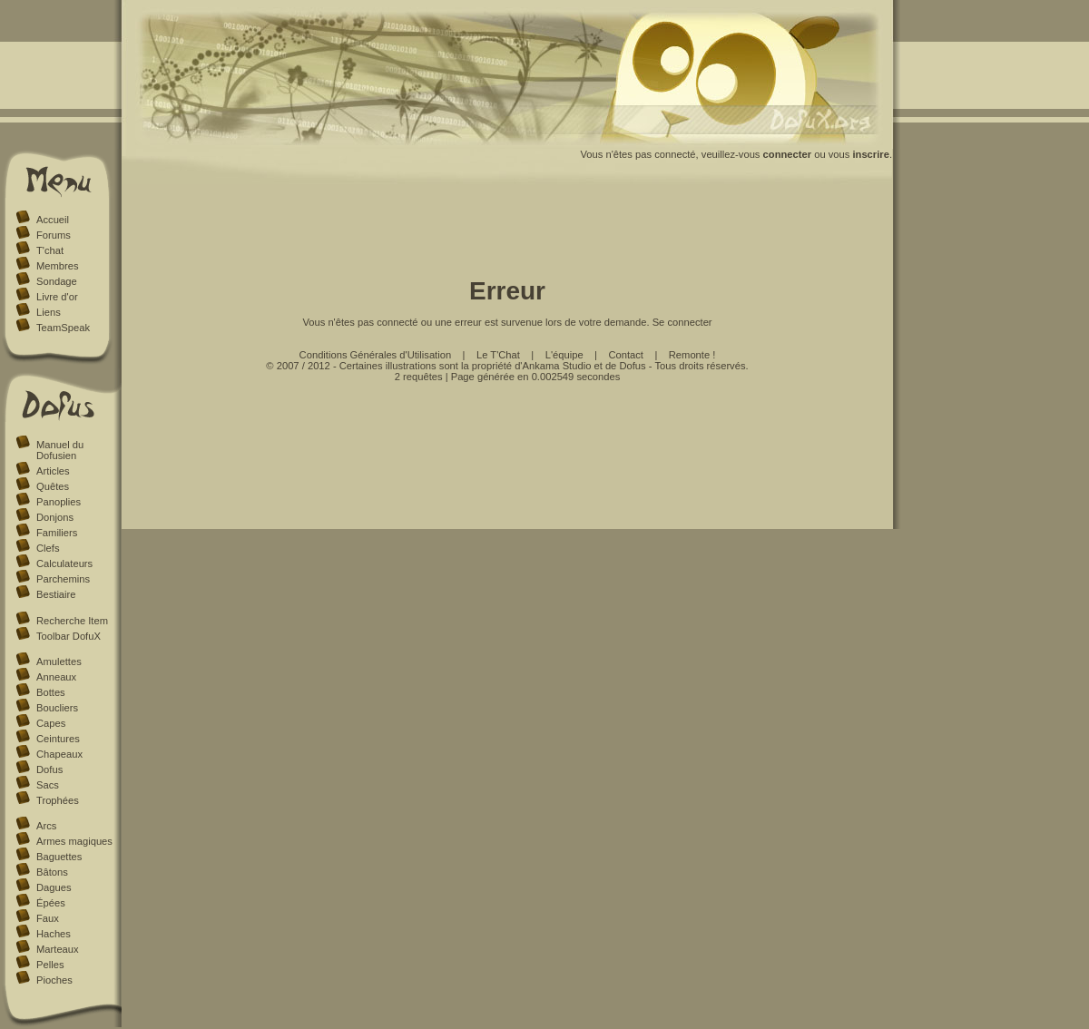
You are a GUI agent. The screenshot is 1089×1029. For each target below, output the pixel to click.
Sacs (47, 784)
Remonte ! (692, 354)
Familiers (56, 532)
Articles (53, 471)
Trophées (57, 800)
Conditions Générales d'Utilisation (375, 354)
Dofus (49, 769)
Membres (57, 265)
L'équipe (564, 354)
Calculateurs (64, 563)
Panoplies (58, 501)
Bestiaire (56, 594)
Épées (50, 902)
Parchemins (63, 578)
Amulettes (59, 661)
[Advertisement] (507, 234)
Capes (50, 723)
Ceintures (58, 738)
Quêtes (52, 486)
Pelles (50, 964)
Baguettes (59, 856)
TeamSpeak (63, 327)
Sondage (56, 281)
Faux (47, 918)
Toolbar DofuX (68, 636)
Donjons (55, 517)
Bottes (50, 692)
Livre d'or (57, 296)
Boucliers (57, 707)
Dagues (54, 887)
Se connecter (682, 322)
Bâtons (52, 872)
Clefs (48, 548)
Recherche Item (72, 620)
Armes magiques (74, 841)
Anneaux (56, 676)
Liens (48, 312)
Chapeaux (59, 754)
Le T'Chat (498, 354)
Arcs (46, 825)
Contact (625, 354)
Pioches (54, 980)
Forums (53, 235)
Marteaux (57, 949)
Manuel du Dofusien (59, 450)
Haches (53, 933)
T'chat (50, 250)
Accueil (52, 219)
